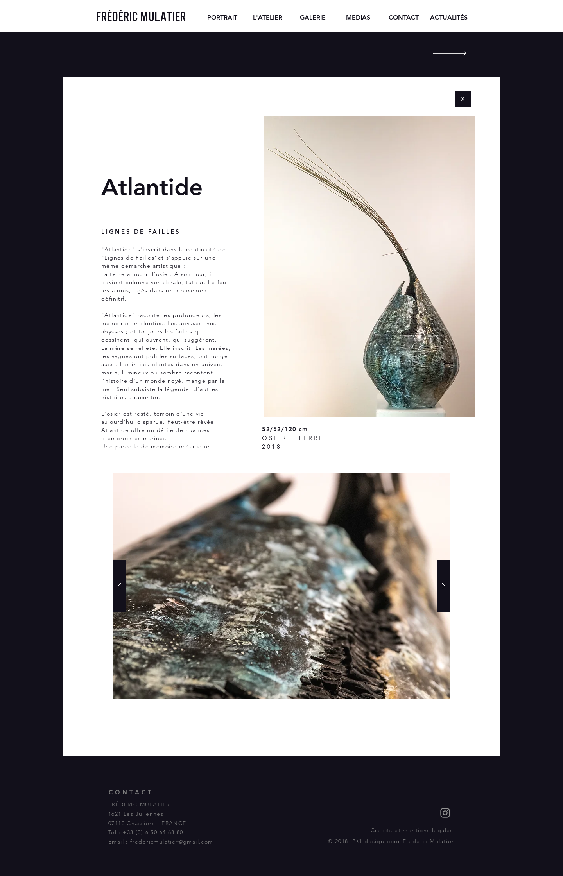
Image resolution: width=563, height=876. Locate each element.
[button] (281, 586)
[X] (463, 99)
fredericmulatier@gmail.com (171, 841)
